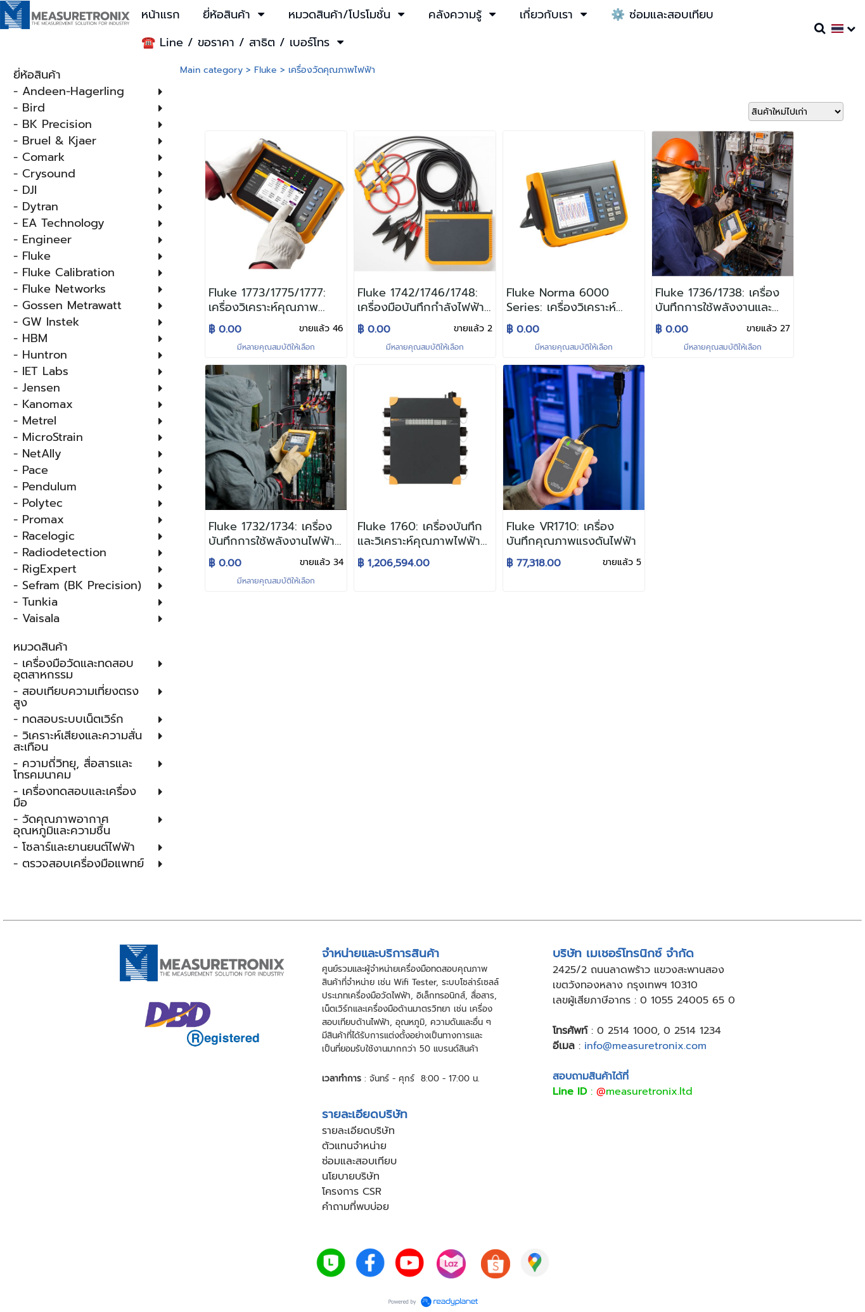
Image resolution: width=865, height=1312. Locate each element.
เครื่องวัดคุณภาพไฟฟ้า (331, 70)
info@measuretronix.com (645, 1046)
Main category (211, 70)
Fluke (265, 70)
